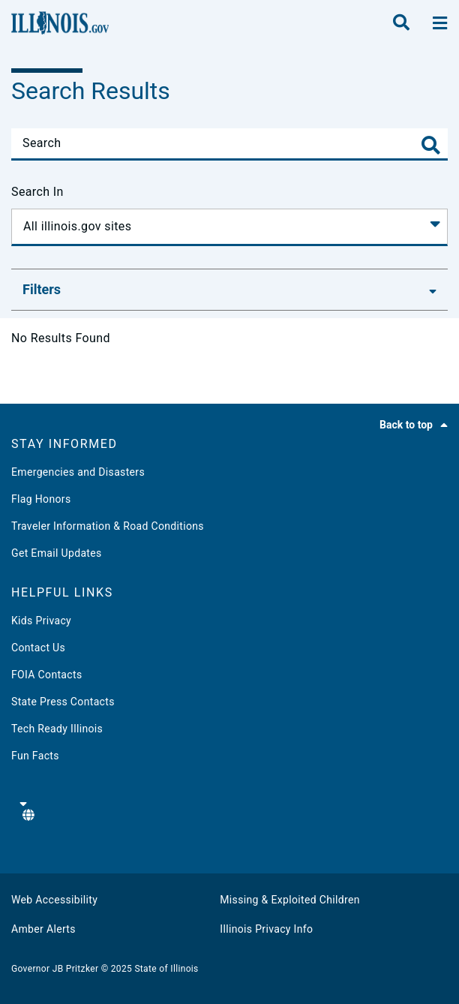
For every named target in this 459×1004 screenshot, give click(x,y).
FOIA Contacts (46, 675)
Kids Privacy (41, 621)
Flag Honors (41, 499)
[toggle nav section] (440, 23)
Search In (37, 192)
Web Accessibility (54, 900)
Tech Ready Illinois (57, 729)
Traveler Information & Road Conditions (107, 526)
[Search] (229, 143)
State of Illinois (166, 968)
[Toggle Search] (431, 145)
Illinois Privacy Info (266, 929)
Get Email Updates (56, 553)
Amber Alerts (43, 929)
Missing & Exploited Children (289, 900)
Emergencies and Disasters (78, 472)
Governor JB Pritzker (54, 968)
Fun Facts (35, 756)
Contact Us (38, 648)
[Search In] (229, 227)
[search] (401, 23)
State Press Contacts (63, 702)
